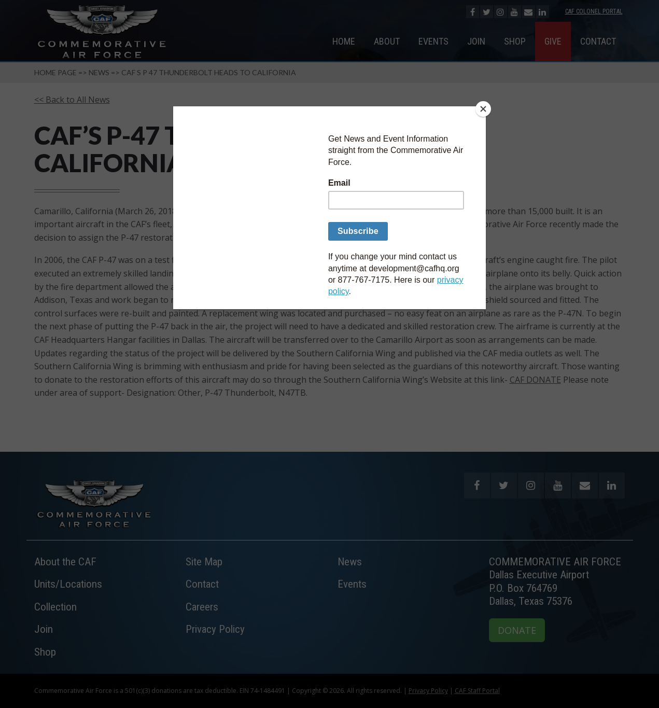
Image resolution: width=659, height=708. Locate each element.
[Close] (483, 109)
